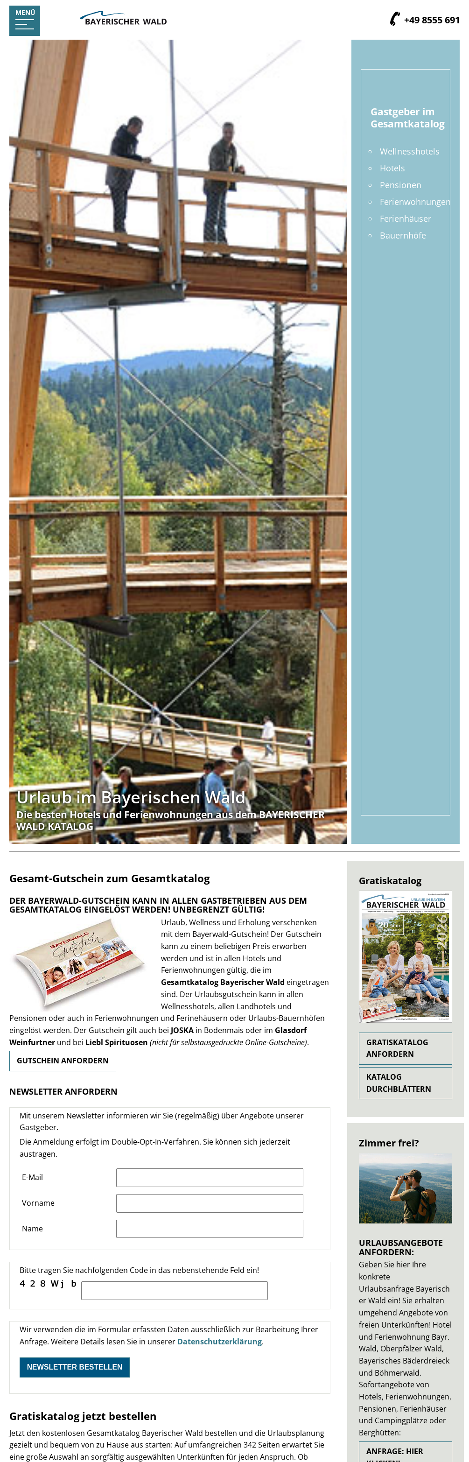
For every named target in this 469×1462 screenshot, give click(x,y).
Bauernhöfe (403, 235)
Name (32, 1228)
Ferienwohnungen (415, 201)
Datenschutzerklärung (219, 1341)
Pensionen (400, 184)
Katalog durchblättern (398, 1083)
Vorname (38, 1203)
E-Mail (32, 1177)
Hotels (392, 168)
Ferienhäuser (405, 218)
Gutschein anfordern (63, 1060)
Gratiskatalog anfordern (397, 1048)
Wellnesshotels (410, 151)
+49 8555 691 (430, 20)
